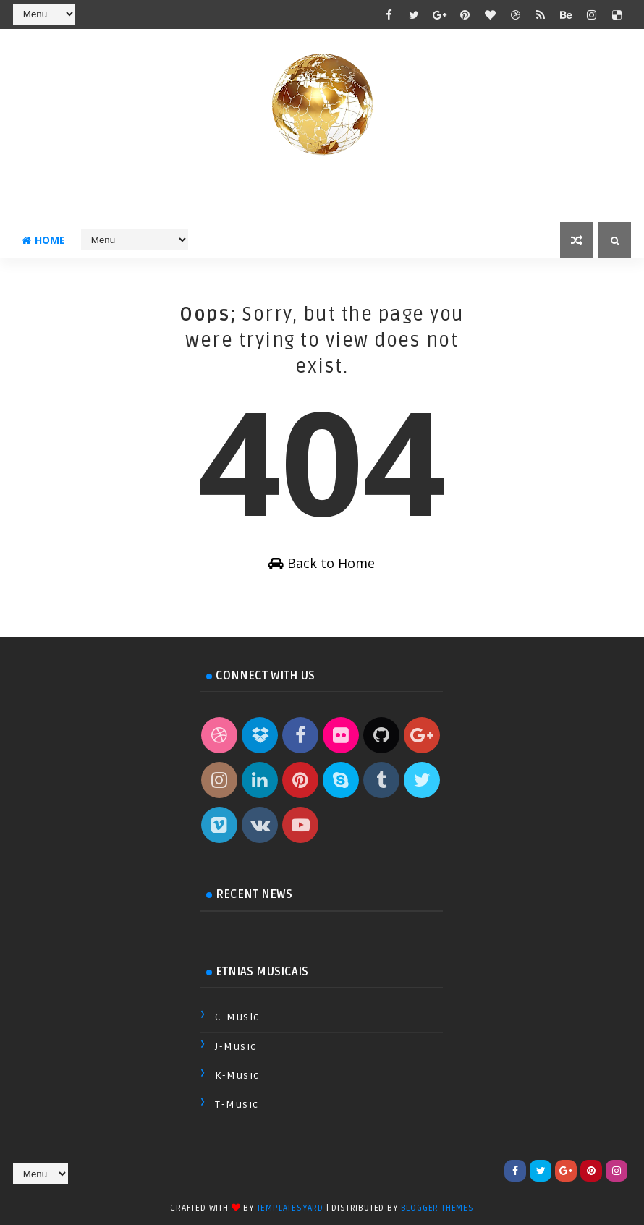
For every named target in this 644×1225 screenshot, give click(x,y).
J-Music (236, 1046)
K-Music (237, 1075)
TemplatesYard (290, 1208)
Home (43, 240)
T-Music (237, 1104)
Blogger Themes (437, 1208)
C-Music (237, 1017)
